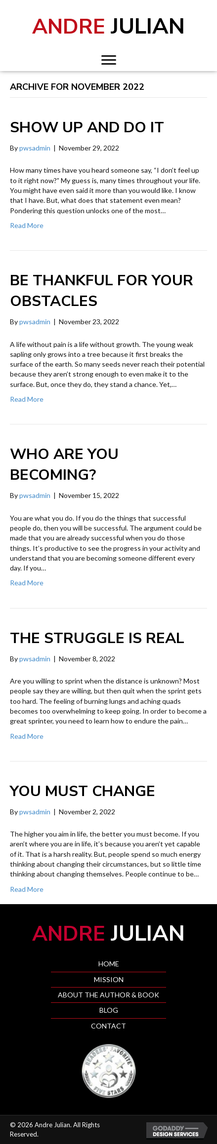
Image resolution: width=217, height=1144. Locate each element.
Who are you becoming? (64, 464)
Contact (108, 1026)
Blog (108, 1010)
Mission (109, 979)
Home (108, 963)
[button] (108, 60)
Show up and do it (87, 127)
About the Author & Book (108, 995)
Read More (26, 225)
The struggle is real (97, 638)
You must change (82, 791)
